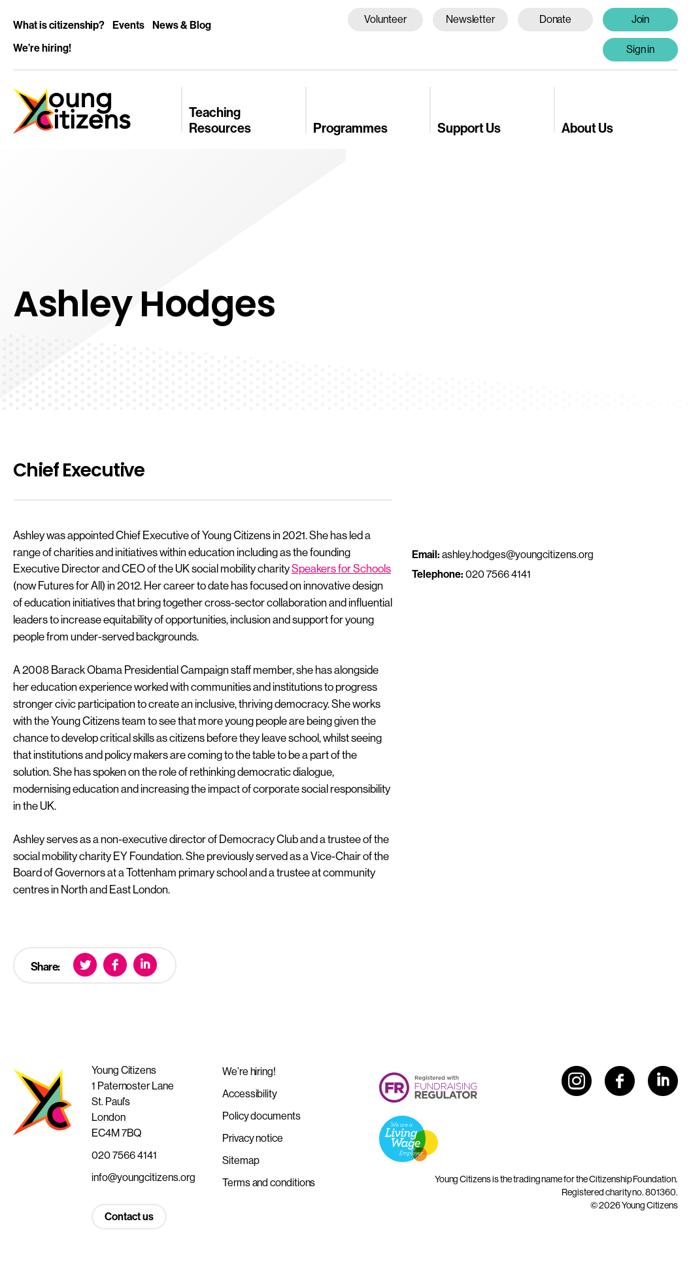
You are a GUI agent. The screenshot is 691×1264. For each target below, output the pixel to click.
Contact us (129, 1216)
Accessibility (249, 1093)
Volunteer (385, 18)
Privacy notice (252, 1137)
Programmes (350, 128)
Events (128, 24)
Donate (555, 18)
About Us (587, 128)
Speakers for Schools (341, 568)
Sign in (640, 49)
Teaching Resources (220, 119)
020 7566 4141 (124, 1154)
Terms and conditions (268, 1182)
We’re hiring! (42, 47)
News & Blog (181, 24)
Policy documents (261, 1115)
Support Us (469, 128)
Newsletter (470, 18)
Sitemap (240, 1160)
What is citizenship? (59, 24)
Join (641, 18)
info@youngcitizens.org (143, 1177)
